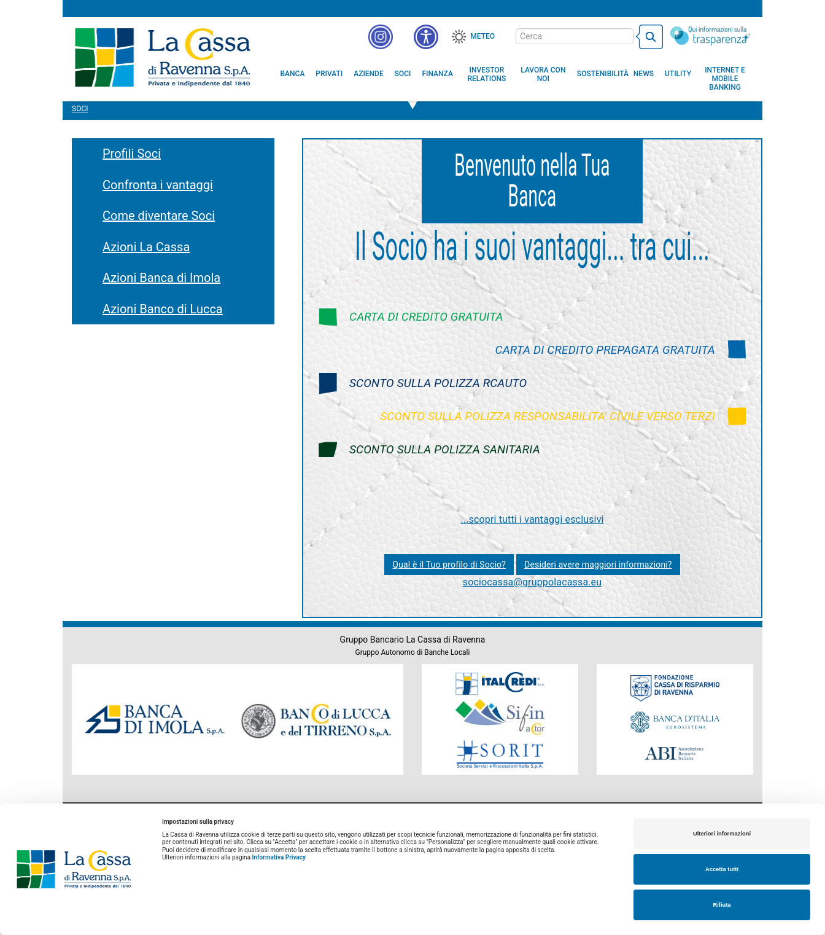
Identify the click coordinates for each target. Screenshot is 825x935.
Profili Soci (132, 153)
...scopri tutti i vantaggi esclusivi (531, 519)
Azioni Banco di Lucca (163, 309)
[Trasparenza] (710, 35)
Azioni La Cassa (146, 247)
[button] (426, 37)
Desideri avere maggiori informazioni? (598, 564)
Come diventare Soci (159, 215)
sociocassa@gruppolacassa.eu (532, 582)
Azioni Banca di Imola (161, 277)
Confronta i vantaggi (158, 185)
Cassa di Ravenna (162, 57)
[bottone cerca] (649, 36)
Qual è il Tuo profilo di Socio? (449, 564)
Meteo (482, 36)
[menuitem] (293, 74)
